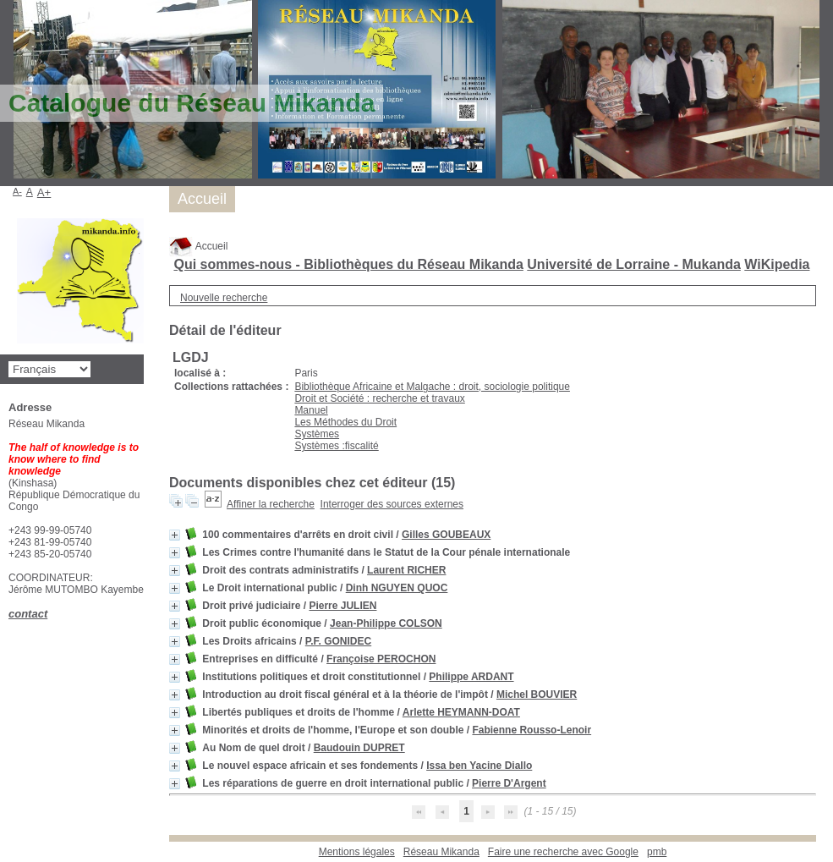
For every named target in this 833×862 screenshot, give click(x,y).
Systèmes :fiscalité (336, 446)
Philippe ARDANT (471, 677)
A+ (44, 192)
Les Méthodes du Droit (345, 422)
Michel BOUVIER (536, 694)
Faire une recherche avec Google (563, 852)
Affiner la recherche (271, 504)
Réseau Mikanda (441, 852)
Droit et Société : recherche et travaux (379, 398)
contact (27, 613)
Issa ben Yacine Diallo (479, 765)
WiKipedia (776, 264)
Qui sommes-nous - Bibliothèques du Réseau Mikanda (348, 264)
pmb (656, 852)
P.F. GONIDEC (338, 641)
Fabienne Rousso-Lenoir (531, 730)
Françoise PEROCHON (381, 659)
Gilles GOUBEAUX (446, 535)
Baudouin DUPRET (359, 748)
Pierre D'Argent (509, 783)
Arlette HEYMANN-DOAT (461, 712)
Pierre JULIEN (342, 606)
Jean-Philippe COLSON (386, 623)
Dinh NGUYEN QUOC (397, 588)
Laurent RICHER (406, 570)
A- (17, 191)
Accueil (198, 246)
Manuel (310, 410)
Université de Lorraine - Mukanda (634, 264)
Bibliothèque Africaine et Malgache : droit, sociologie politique (432, 387)
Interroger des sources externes (392, 504)
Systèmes (316, 434)
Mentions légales (357, 852)
